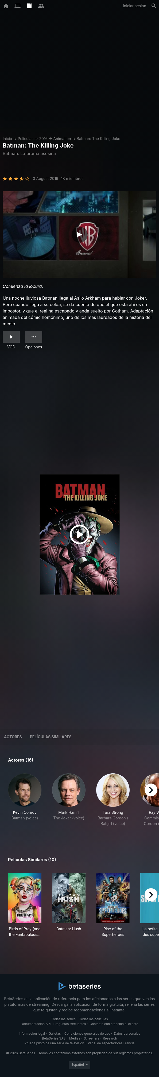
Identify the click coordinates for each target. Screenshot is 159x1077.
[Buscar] (154, 6)
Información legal (32, 1033)
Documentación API (36, 1024)
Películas (25, 138)
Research (110, 1038)
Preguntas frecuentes (69, 1024)
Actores (13, 737)
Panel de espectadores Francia (111, 1043)
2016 (43, 138)
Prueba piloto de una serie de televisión (54, 1043)
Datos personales (127, 1033)
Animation (62, 138)
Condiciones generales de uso (87, 1033)
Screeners (91, 1038)
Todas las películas (93, 1019)
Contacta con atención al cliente (114, 1024)
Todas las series (63, 1019)
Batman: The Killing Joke (98, 138)
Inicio (7, 138)
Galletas (55, 1033)
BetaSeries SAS (53, 1038)
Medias (74, 1038)
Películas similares (51, 737)
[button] (24, 802)
